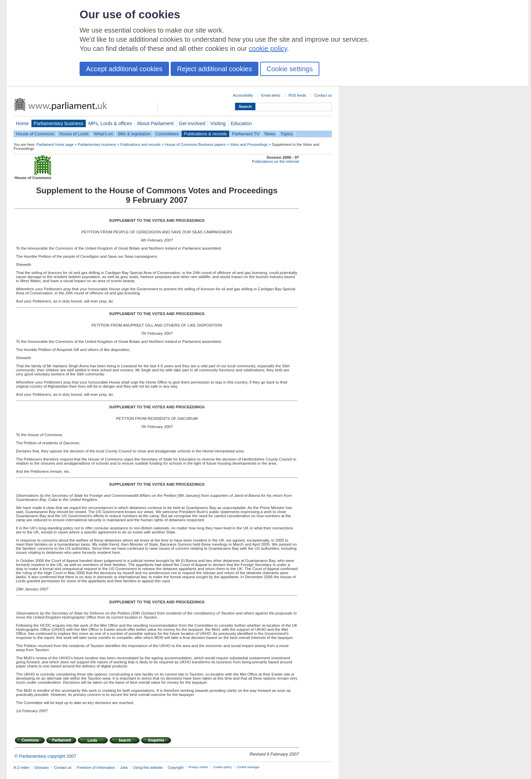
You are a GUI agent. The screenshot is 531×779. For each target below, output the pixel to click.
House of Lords (74, 133)
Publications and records (140, 144)
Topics (286, 133)
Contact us (323, 95)
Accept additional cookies (124, 69)
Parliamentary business (58, 123)
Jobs (124, 767)
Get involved (192, 123)
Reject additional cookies (214, 69)
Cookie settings (290, 69)
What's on (103, 133)
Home (22, 123)
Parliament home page (55, 144)
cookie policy (268, 48)
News (269, 133)
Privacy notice (198, 767)
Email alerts (270, 95)
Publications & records (205, 133)
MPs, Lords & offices (110, 123)
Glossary (42, 767)
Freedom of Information (96, 767)
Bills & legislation (134, 133)
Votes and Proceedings (249, 144)
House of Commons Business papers (195, 144)
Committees (166, 133)
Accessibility (243, 95)
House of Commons (35, 133)
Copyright (176, 767)
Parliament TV (245, 133)
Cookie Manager (248, 767)
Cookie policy (222, 767)
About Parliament (155, 123)
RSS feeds (297, 95)
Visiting (218, 123)
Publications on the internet (275, 161)
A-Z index (21, 767)
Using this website (148, 767)
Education (241, 123)
